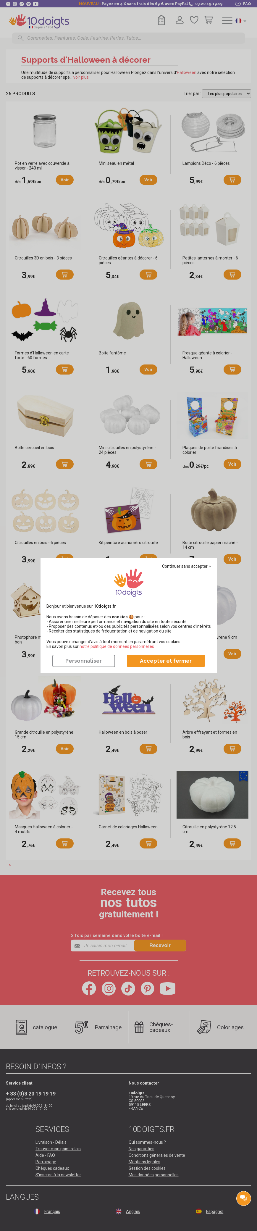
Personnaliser (83, 661)
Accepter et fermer (166, 661)
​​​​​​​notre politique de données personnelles (117, 646)
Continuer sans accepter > (186, 566)
